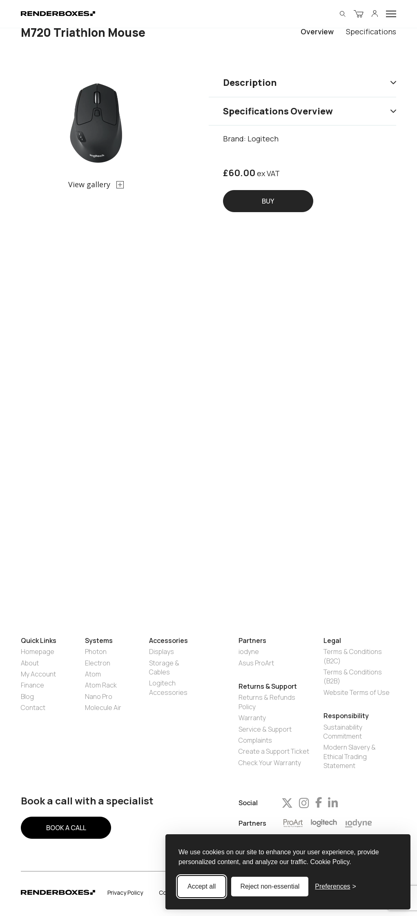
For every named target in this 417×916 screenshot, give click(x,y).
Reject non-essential (269, 886)
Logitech (263, 138)
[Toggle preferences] (335, 886)
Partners (252, 823)
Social (248, 803)
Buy (268, 201)
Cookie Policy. (330, 861)
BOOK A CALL (66, 827)
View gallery (96, 184)
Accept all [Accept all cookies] (201, 886)
